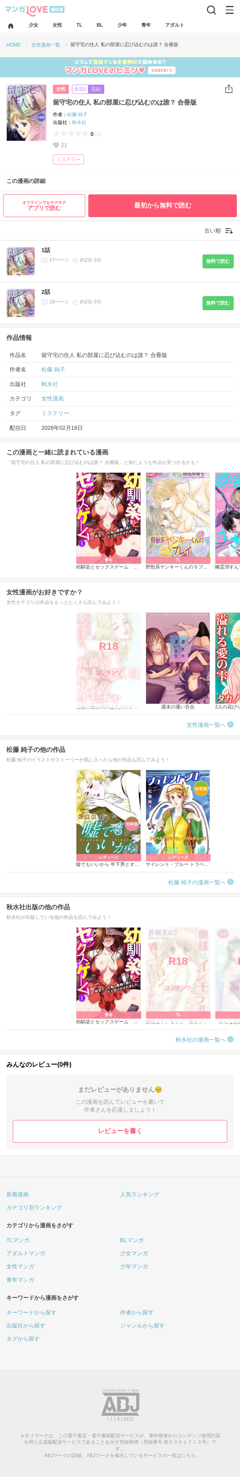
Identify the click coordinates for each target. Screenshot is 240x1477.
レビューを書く (120, 1131)
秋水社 (79, 122)
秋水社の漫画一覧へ (201, 1039)
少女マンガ (134, 1253)
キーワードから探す (31, 1312)
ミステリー (68, 159)
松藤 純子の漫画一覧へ (197, 882)
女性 (61, 89)
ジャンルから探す (142, 1325)
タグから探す (23, 1338)
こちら (188, 1455)
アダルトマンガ (25, 1253)
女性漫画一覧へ (206, 725)
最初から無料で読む (162, 205)
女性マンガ (20, 1266)
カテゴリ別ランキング (34, 1207)
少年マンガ (134, 1266)
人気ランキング (139, 1194)
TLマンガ (17, 1240)
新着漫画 (17, 1194)
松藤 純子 (77, 114)
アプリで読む (44, 205)
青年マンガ (20, 1280)
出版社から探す (25, 1325)
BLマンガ (132, 1240)
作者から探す (137, 1312)
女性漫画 (52, 398)
